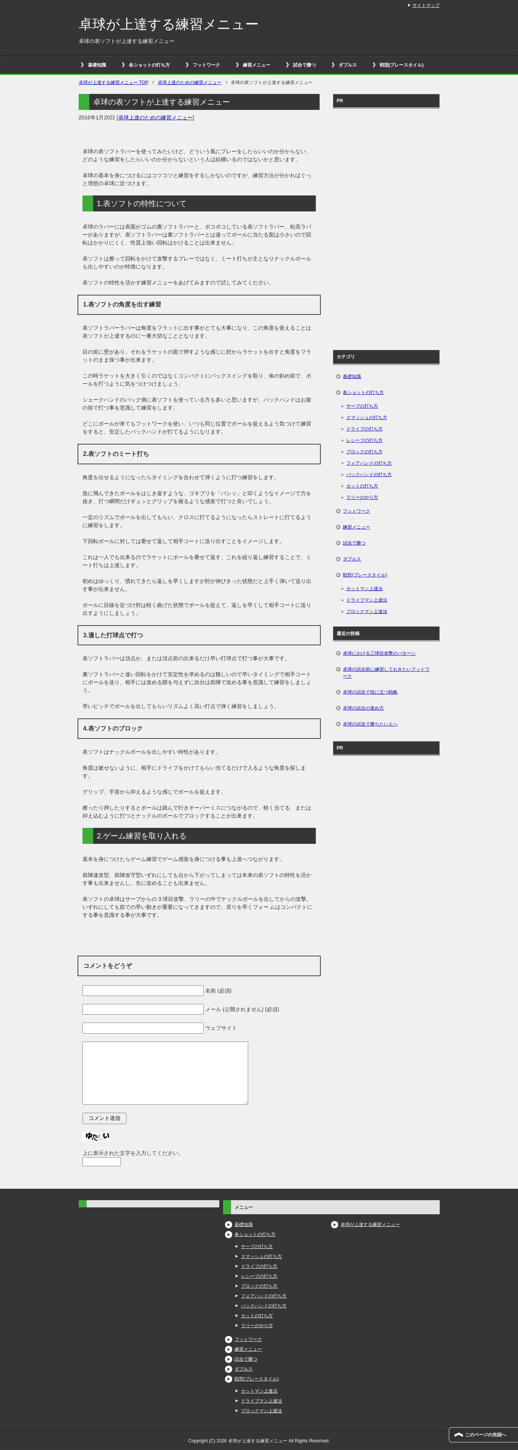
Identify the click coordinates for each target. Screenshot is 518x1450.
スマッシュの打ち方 (366, 417)
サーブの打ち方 (362, 406)
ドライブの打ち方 (364, 429)
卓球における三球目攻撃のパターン (379, 653)
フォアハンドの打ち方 (369, 463)
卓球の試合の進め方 (363, 708)
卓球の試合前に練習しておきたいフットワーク (386, 673)
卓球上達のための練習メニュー (155, 117)
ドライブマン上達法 (366, 600)
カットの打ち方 (362, 486)
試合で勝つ (304, 65)
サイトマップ (426, 5)
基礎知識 (97, 65)
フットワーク (206, 65)
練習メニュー (256, 65)
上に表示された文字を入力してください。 (133, 1153)
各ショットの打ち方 (149, 65)
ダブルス (348, 65)
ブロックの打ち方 (364, 451)
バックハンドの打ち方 (369, 474)
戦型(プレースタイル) (402, 65)
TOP (114, 82)
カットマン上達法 (364, 588)
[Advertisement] (386, 227)
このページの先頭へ (485, 1434)
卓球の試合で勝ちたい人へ (370, 724)
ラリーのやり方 (362, 497)
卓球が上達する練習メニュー (169, 24)
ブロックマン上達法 (366, 611)
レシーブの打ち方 (364, 440)
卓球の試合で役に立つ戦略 (370, 692)
